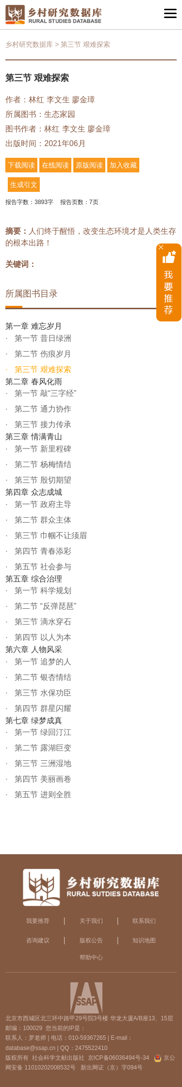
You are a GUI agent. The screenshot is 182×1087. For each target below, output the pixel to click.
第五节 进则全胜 (42, 794)
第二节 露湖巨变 (42, 748)
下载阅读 (21, 165)
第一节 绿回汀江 (42, 732)
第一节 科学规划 (42, 590)
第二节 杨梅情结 (42, 464)
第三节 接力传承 (42, 424)
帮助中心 (91, 957)
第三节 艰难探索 (42, 369)
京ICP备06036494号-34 (118, 1057)
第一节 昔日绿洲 (42, 338)
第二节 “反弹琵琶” (45, 606)
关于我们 (91, 921)
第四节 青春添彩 (42, 551)
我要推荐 (38, 921)
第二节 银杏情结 (42, 677)
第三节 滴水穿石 (42, 622)
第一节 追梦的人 (42, 661)
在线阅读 (55, 165)
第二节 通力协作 (42, 409)
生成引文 (23, 184)
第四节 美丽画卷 (42, 779)
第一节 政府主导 (42, 504)
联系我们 (144, 921)
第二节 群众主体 (42, 520)
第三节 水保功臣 (42, 693)
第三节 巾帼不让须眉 (50, 535)
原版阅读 (89, 165)
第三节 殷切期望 (42, 480)
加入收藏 (123, 165)
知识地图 (144, 940)
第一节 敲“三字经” (45, 393)
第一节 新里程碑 (42, 449)
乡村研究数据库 (29, 44)
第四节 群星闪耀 (42, 708)
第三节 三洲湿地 (42, 763)
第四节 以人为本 (42, 637)
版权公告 (91, 940)
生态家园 (59, 114)
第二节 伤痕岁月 (42, 354)
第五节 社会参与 (42, 566)
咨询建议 (38, 940)
